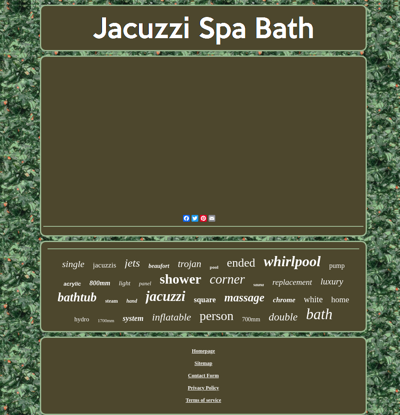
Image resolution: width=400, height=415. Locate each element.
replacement (292, 282)
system (133, 318)
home (340, 299)
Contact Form (203, 376)
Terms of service (203, 400)
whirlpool (292, 261)
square (205, 299)
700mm (251, 319)
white (313, 299)
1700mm (106, 320)
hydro (81, 319)
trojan (189, 264)
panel (145, 283)
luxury (332, 281)
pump (336, 265)
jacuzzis (104, 265)
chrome (284, 300)
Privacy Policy (203, 388)
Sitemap (203, 363)
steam (111, 301)
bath (319, 314)
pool (214, 267)
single (73, 264)
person (217, 316)
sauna (259, 284)
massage (244, 297)
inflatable (171, 317)
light (125, 283)
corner (227, 279)
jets (132, 263)
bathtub (77, 297)
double (283, 317)
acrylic (72, 284)
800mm (100, 283)
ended (241, 262)
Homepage (203, 351)
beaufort (159, 266)
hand (132, 301)
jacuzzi (166, 296)
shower (180, 279)
